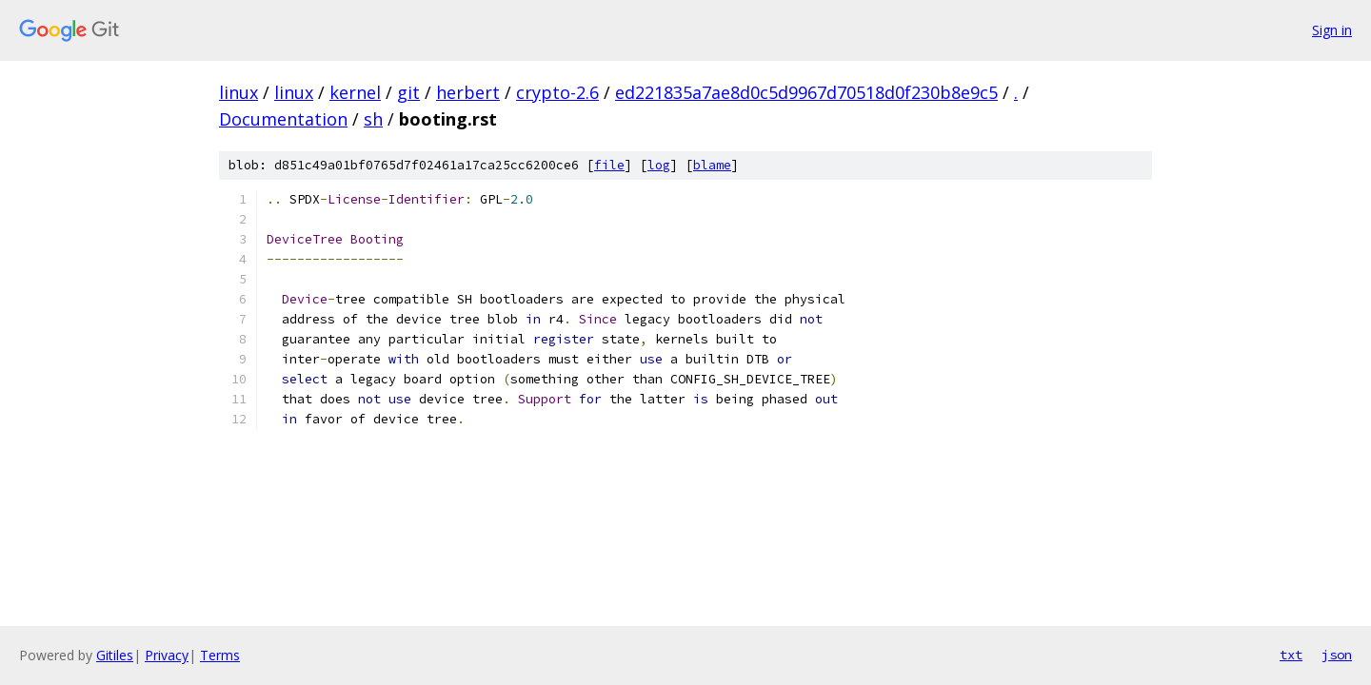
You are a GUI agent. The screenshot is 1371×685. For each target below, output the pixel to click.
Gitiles (114, 655)
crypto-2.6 (557, 92)
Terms (220, 655)
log (658, 165)
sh (373, 119)
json (1336, 654)
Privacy (167, 655)
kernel (355, 92)
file (609, 165)
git (408, 92)
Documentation (283, 119)
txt (1291, 654)
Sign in (1332, 30)
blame (712, 165)
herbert (468, 92)
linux (238, 92)
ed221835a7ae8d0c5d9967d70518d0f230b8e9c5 (806, 92)
